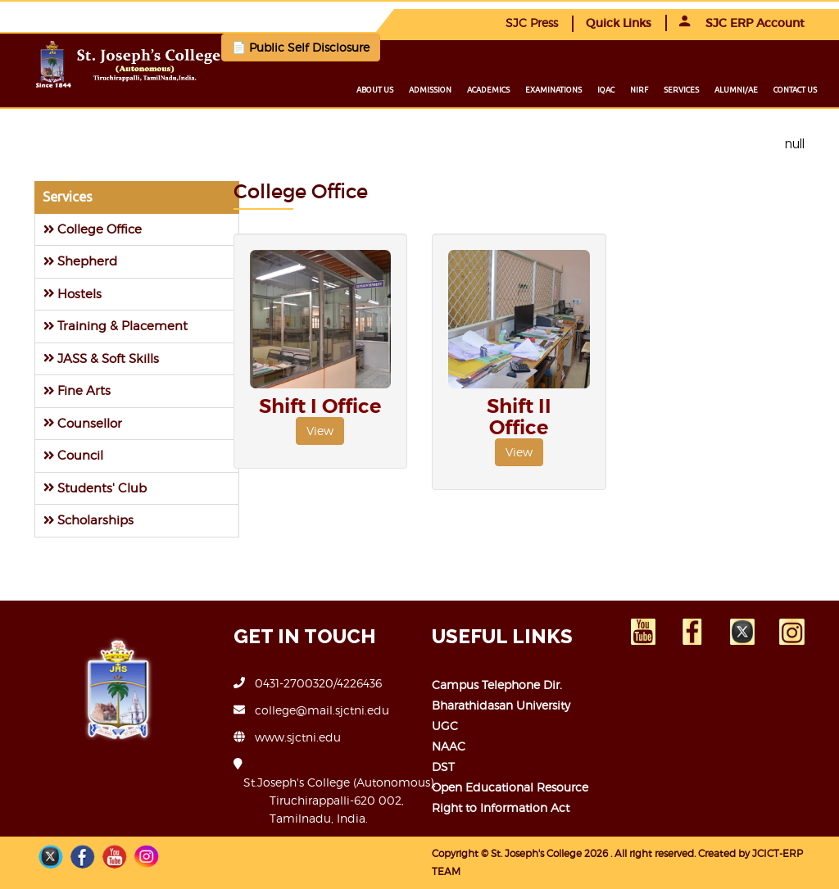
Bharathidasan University (501, 705)
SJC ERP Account (742, 23)
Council (73, 455)
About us (374, 89)
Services (681, 89)
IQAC (606, 89)
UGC (445, 726)
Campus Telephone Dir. (497, 685)
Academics (488, 89)
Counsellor (82, 423)
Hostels (72, 294)
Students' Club (95, 488)
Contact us (795, 89)
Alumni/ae (736, 89)
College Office (92, 229)
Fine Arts (77, 390)
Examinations (553, 89)
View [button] (319, 431)
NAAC (448, 746)
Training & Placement (115, 325)
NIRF (639, 89)
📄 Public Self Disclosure (301, 47)
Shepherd (80, 261)
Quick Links (618, 23)
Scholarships (88, 520)
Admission (430, 89)
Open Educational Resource (510, 787)
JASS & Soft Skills (101, 358)
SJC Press (532, 22)
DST (443, 766)
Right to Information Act (500, 807)
